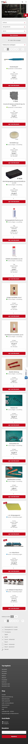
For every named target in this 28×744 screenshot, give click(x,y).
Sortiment (4, 671)
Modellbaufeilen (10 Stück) (14, 479)
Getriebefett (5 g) (14, 142)
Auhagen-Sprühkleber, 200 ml (14, 297)
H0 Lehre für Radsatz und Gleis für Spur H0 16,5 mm (14, 104)
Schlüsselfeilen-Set (14, 443)
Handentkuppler (14, 66)
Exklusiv (4, 675)
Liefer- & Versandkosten (8, 703)
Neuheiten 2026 (6, 686)
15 (12, 616)
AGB (3, 709)
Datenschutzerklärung (7, 696)
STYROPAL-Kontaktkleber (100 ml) (14, 259)
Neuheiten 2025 (6, 684)
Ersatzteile (4, 679)
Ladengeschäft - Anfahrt (8, 711)
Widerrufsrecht (5, 705)
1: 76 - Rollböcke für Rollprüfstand (14, 590)
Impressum (4, 707)
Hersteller (4, 673)
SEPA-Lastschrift (6, 701)
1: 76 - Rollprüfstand (14, 552)
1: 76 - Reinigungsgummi (14, 515)
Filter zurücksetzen (14, 35)
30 (15, 616)
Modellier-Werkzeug (14, 372)
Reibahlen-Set (14, 408)
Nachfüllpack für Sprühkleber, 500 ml (14, 334)
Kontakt (4, 694)
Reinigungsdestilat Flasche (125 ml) (14, 220)
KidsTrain (4, 682)
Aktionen (4, 677)
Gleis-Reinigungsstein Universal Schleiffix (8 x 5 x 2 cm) (14, 182)
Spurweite (4, 669)
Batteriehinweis (6, 699)
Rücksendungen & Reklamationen (10, 713)
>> (22, 49)
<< (5, 49)
